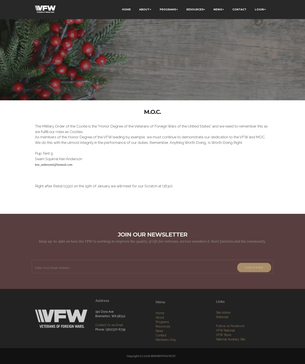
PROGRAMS (168, 9)
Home (160, 332)
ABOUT (144, 9)
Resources (163, 345)
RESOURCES (194, 9)
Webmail (222, 334)
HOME (126, 9)
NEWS (218, 9)
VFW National (225, 348)
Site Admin (223, 330)
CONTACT (239, 9)
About (160, 337)
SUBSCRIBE (254, 277)
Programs (162, 341)
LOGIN (259, 9)
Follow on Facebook (230, 343)
